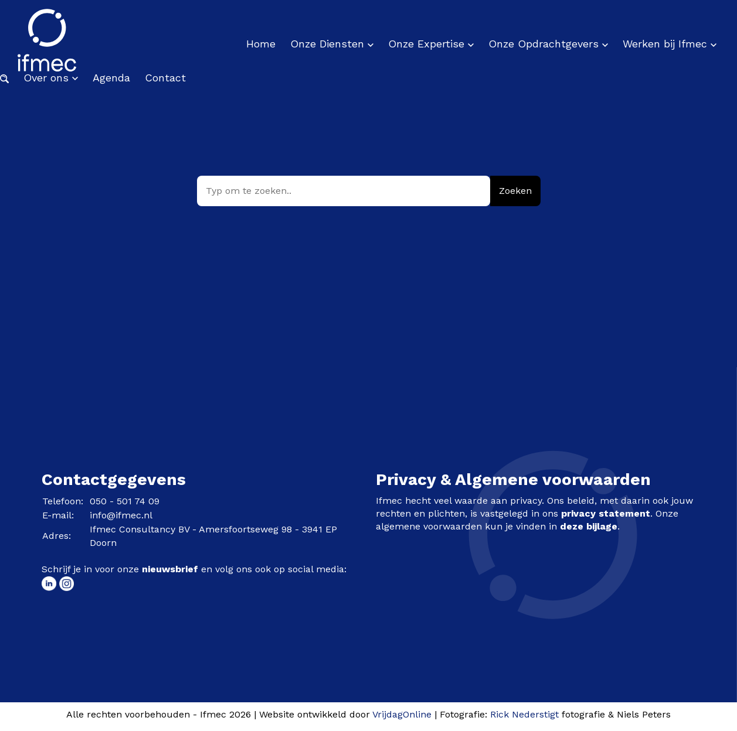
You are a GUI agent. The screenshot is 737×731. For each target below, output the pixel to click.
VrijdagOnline (402, 714)
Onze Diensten (331, 43)
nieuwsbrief (170, 569)
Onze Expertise (431, 43)
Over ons (50, 77)
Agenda (111, 77)
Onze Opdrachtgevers (548, 43)
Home (261, 43)
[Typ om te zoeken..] (343, 191)
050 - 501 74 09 (124, 501)
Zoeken (515, 190)
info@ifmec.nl (121, 515)
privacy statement (605, 513)
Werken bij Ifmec (669, 43)
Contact (165, 77)
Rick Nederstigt (524, 714)
